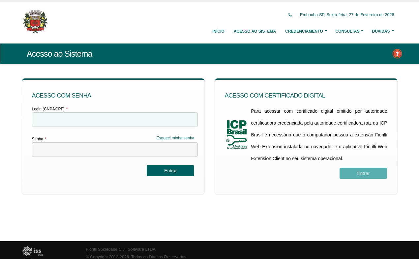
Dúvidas (381, 31)
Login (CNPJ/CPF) (50, 109)
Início (218, 31)
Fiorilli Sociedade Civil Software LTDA (121, 249)
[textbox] (115, 119)
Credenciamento (304, 31)
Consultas (348, 31)
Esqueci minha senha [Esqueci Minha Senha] (176, 138)
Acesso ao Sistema (255, 31)
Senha (39, 139)
